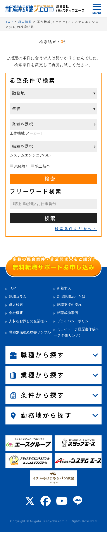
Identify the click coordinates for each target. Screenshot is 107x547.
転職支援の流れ (69, 305)
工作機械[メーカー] (25, 133)
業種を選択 (23, 124)
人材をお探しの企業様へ (28, 321)
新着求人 (64, 288)
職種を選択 (23, 146)
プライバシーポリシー (74, 321)
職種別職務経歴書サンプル (30, 332)
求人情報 (25, 21)
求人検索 (16, 305)
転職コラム (17, 296)
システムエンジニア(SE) (30, 155)
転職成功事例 (67, 313)
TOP (12, 288)
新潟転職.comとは (71, 296)
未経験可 (21, 166)
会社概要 (16, 313)
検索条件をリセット (76, 229)
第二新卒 (42, 166)
